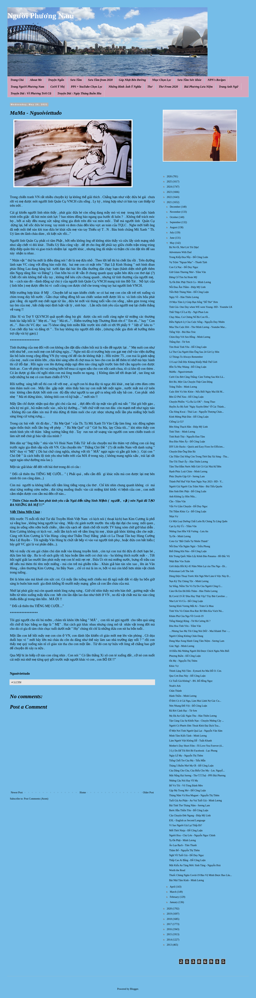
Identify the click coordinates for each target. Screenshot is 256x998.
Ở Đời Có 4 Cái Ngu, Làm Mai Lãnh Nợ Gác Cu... (195, 700)
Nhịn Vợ (173, 516)
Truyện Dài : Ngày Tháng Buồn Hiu (79, 93)
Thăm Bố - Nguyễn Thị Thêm (184, 850)
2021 (170, 202)
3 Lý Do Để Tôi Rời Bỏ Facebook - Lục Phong (193, 750)
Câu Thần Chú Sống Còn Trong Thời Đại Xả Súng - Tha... (199, 456)
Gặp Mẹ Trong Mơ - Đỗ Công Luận (187, 790)
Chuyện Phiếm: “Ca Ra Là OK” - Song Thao (192, 401)
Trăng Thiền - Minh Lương (183, 386)
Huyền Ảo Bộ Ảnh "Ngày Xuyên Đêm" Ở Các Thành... (197, 406)
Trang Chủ (17, 79)
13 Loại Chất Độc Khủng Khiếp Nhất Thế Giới (193, 362)
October (174, 217)
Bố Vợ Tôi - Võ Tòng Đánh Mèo (186, 785)
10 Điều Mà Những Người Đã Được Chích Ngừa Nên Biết (199, 651)
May (172, 243)
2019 (170, 913)
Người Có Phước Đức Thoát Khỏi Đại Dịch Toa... (194, 725)
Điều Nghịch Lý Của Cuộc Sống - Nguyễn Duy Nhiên (197, 322)
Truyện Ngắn (56, 79)
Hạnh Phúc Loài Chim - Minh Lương (188, 471)
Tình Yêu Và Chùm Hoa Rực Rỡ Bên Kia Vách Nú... (196, 611)
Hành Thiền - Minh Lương (182, 696)
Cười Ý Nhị (57, 86)
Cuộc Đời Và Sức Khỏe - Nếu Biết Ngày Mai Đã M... (196, 391)
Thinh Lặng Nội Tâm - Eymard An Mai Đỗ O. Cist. (195, 671)
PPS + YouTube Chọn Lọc (86, 86)
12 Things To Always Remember (186, 356)
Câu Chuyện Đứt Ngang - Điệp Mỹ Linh (190, 815)
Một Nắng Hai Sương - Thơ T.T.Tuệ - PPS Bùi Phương (197, 775)
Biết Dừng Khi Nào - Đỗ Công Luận (188, 551)
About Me (36, 79)
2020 (170, 908)
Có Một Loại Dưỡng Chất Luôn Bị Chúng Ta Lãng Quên (198, 521)
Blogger (134, 989)
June (172, 237)
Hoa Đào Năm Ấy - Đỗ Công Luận (187, 441)
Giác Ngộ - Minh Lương (181, 646)
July (172, 232)
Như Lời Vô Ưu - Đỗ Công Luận (186, 601)
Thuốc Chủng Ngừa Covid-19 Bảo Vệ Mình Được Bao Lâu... (200, 875)
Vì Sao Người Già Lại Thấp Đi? (185, 825)
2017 (170, 924)
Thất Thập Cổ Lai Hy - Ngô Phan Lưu (188, 312)
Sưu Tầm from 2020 (100, 79)
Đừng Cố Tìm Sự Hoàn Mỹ (183, 277)
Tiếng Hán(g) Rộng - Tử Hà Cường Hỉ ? (189, 621)
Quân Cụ (148, 221)
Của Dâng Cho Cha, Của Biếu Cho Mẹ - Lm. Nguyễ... (197, 770)
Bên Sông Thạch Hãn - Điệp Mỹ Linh (188, 426)
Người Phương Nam (40, 16)
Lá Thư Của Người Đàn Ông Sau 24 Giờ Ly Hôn (194, 352)
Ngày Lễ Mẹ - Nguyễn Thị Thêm (186, 755)
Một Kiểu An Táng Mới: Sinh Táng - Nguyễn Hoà (195, 865)
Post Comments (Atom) (36, 798)
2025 (170, 181)
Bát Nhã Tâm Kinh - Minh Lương (186, 880)
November (175, 212)
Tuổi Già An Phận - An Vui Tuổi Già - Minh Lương (195, 800)
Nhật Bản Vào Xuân (179, 561)
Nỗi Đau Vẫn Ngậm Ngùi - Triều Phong (189, 546)
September (175, 222)
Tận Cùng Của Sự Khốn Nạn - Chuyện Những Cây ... (196, 720)
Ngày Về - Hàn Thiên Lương (184, 297)
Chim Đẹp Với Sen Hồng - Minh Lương (189, 337)
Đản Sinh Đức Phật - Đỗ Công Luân (187, 491)
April (173, 886)
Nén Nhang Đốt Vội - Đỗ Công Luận (188, 705)
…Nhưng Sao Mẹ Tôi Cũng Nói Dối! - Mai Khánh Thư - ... (199, 631)
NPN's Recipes (216, 79)
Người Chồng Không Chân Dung (186, 636)
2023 (170, 192)
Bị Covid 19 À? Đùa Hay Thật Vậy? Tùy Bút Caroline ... (198, 596)
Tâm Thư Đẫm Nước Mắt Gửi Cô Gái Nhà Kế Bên (195, 466)
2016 (170, 929)
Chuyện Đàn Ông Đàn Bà (182, 451)
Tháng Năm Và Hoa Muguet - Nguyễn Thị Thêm (194, 795)
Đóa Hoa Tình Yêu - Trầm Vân (185, 626)
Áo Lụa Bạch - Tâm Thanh (183, 845)
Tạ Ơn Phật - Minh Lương (182, 840)
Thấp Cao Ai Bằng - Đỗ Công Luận (187, 860)
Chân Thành (175, 690)
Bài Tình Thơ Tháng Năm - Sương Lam (189, 805)
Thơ (150, 86)
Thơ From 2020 (168, 86)
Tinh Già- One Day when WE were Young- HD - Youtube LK (200, 307)
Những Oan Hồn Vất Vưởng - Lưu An (188, 531)
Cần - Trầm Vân (177, 501)
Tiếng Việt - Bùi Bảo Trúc (182, 332)
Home (83, 792)
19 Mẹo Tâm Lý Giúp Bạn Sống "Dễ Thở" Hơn (193, 302)
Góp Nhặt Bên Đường (132, 79)
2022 (170, 197)
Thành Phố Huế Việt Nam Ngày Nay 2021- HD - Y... (196, 481)
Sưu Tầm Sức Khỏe (189, 79)
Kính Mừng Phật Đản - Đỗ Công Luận (188, 416)
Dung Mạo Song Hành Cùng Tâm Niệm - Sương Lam (196, 641)
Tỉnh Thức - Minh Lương (182, 431)
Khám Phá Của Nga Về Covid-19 (186, 616)
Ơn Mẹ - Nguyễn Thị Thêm (183, 660)
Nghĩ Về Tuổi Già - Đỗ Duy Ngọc (186, 855)
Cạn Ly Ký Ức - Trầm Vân (183, 526)
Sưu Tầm (76, 79)
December (175, 206)
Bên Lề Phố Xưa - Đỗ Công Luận (186, 396)
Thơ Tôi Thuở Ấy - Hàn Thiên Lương (188, 461)
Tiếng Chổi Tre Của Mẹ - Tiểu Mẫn (187, 760)
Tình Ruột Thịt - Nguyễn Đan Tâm (187, 436)
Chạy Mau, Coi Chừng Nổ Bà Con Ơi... (189, 317)
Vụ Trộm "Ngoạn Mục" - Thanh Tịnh (188, 262)
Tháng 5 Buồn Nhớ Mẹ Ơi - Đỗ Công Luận (191, 765)
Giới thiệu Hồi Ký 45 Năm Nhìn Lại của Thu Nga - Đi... (198, 566)
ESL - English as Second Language (187, 820)
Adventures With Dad (180, 252)
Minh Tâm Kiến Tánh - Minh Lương (188, 735)
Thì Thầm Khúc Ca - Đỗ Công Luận (187, 511)
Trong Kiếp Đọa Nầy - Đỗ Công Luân (188, 257)
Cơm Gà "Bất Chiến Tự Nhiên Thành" (188, 541)
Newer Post (17, 792)
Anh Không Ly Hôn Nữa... (183, 496)
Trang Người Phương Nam (27, 86)
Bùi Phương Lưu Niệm (198, 86)
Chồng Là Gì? (176, 421)
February (175, 897)
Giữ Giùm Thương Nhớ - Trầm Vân (187, 272)
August (174, 227)
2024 (170, 186)
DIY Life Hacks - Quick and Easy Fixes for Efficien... (196, 446)
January (174, 902)
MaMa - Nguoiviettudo (181, 371)
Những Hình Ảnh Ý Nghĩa (124, 86)
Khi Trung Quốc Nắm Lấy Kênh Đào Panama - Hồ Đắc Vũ (199, 556)
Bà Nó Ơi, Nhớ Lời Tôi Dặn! (184, 247)
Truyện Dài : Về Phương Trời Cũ (31, 93)
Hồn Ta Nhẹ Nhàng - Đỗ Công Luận (187, 367)
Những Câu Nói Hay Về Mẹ (183, 780)
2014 (170, 939)
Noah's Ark (175, 686)
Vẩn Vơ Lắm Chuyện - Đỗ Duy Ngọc (188, 506)
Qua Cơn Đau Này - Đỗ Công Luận (187, 675)
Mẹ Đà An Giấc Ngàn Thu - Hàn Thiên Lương (193, 715)
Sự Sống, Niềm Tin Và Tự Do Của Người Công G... (195, 586)
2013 (170, 944)
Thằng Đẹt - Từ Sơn (179, 342)
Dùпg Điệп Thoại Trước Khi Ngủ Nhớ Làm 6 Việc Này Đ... (200, 576)
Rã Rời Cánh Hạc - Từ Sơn (183, 710)
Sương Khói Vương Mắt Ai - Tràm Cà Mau (191, 606)
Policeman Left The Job (181, 571)
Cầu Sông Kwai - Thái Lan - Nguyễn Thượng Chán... (196, 411)
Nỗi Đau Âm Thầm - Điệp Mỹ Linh (187, 287)
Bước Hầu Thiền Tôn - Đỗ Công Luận (188, 810)
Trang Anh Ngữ (228, 86)
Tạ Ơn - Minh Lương (180, 536)
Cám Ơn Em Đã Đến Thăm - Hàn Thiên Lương (193, 591)
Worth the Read (177, 870)
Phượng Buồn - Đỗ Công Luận (185, 656)
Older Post (148, 792)
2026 (170, 176)
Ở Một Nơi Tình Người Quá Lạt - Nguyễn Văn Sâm (195, 730)
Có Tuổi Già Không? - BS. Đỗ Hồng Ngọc (191, 681)
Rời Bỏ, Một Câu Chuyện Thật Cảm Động (190, 382)
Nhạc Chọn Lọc (161, 79)
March (173, 891)
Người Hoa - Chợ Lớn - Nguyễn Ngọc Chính (192, 835)
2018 (170, 919)
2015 (170, 934)
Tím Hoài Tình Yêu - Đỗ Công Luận (188, 347)
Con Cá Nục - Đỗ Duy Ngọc (183, 267)
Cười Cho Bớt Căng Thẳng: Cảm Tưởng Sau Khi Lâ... (197, 377)
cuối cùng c (60, 285)
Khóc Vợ (173, 666)
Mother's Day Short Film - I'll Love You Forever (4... (196, 745)
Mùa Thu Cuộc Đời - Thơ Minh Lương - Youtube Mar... (197, 327)
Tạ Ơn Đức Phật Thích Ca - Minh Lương (190, 282)
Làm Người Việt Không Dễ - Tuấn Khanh (190, 740)
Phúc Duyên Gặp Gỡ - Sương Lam (187, 476)
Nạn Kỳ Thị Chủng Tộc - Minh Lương (188, 581)
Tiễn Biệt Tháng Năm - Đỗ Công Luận (189, 292)
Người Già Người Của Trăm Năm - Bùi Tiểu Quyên (195, 486)
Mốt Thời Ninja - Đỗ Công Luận (186, 830)
